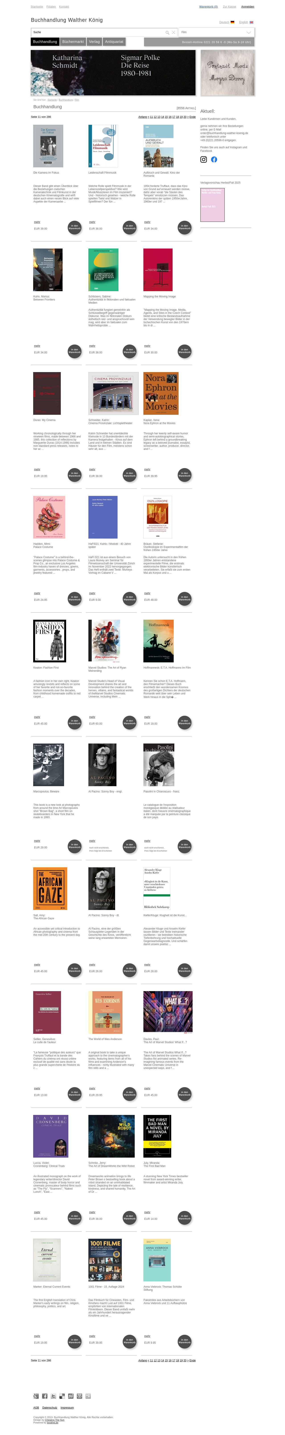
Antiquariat (114, 42)
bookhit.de (52, 1422)
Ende (192, 116)
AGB (36, 1407)
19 (181, 116)
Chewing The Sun (54, 1420)
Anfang (142, 116)
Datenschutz (49, 1407)
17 (173, 116)
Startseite (37, 6)
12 (155, 116)
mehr (37, 222)
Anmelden (247, 6)
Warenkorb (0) (208, 6)
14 (162, 116)
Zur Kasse (229, 6)
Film (77, 100)
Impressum (67, 1407)
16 (170, 116)
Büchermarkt (73, 42)
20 (184, 116)
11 (151, 116)
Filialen (51, 6)
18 (177, 116)
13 (158, 116)
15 (166, 116)
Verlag (94, 42)
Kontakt (64, 6)
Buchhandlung (45, 42)
